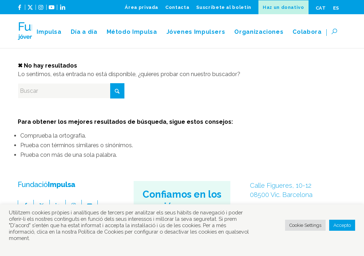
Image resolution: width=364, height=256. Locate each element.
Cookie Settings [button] (305, 225)
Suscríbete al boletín (223, 7)
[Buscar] (336, 32)
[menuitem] (141, 7)
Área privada (141, 7)
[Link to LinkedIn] (62, 10)
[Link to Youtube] (52, 10)
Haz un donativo (283, 7)
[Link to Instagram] (41, 10)
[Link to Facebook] (20, 10)
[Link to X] (30, 10)
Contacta (177, 7)
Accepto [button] (342, 225)
